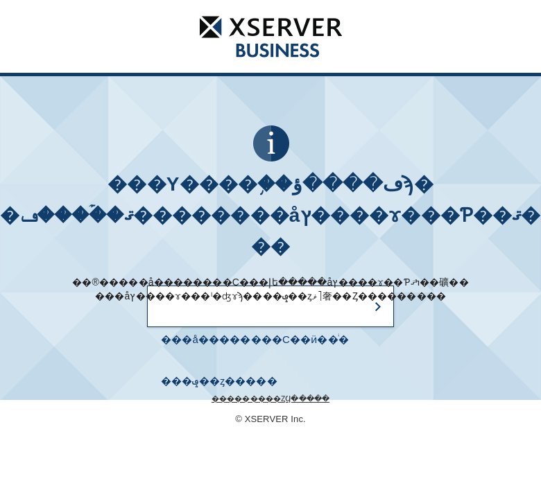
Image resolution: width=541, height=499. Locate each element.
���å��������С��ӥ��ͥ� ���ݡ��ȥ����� (255, 346)
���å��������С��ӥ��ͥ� (271, 36)
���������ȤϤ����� (270, 398)
